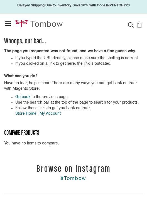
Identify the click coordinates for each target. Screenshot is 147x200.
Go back (22, 97)
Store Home (25, 114)
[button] (131, 25)
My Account (50, 114)
